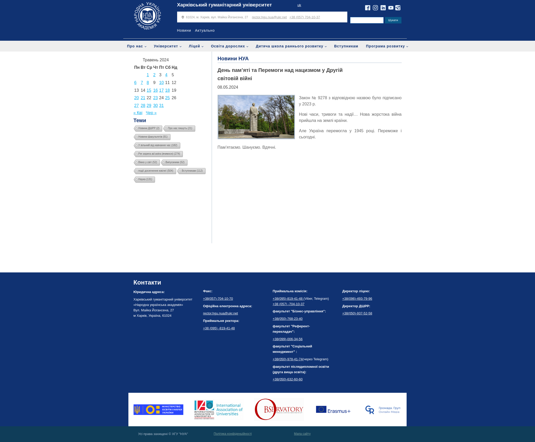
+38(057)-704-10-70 (218, 299)
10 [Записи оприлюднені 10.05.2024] (161, 82)
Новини (184, 30)
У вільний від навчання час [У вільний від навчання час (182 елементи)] (157, 145)
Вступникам (346, 46)
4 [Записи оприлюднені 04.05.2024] (166, 75)
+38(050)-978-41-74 (288, 359)
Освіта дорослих (228, 46)
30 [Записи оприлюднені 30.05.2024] (155, 105)
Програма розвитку (385, 46)
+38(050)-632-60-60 (288, 379)
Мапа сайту (302, 434)
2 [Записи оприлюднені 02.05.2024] (154, 75)
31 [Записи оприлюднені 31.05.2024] (161, 105)
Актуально (205, 30)
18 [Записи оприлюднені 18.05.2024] (167, 90)
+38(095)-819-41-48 (288, 299)
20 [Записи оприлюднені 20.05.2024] (136, 98)
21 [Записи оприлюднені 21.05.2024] (143, 98)
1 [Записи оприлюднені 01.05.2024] (148, 75)
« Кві (138, 113)
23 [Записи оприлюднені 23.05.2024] (155, 98)
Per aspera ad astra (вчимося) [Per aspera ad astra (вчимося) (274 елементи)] (159, 153)
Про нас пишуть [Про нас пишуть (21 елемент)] (180, 128)
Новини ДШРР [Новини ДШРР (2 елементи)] (149, 128)
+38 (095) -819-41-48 (219, 328)
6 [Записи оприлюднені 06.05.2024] (135, 82)
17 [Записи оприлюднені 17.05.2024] (161, 90)
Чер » (151, 113)
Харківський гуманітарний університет (224, 4)
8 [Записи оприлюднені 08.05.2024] (148, 82)
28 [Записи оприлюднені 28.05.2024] (143, 105)
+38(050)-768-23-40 (288, 319)
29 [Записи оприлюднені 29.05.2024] (149, 105)
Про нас (135, 46)
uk (299, 5)
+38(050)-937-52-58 (357, 313)
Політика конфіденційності (233, 434)
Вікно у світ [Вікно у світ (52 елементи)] (147, 162)
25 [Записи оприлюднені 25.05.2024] (167, 98)
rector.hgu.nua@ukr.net (269, 17)
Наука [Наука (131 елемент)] (145, 179)
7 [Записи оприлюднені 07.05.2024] (142, 82)
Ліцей (194, 46)
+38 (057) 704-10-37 (304, 17)
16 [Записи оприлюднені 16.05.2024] (155, 90)
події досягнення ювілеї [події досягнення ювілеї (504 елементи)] (156, 170)
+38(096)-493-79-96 (357, 299)
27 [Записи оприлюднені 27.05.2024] (136, 105)
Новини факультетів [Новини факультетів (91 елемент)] (153, 136)
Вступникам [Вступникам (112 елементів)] (192, 170)
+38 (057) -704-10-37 (288, 304)
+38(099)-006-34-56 (288, 339)
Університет (166, 46)
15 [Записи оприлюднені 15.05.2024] (149, 90)
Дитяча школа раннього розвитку (289, 46)
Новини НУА (233, 58)
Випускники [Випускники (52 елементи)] (175, 162)
